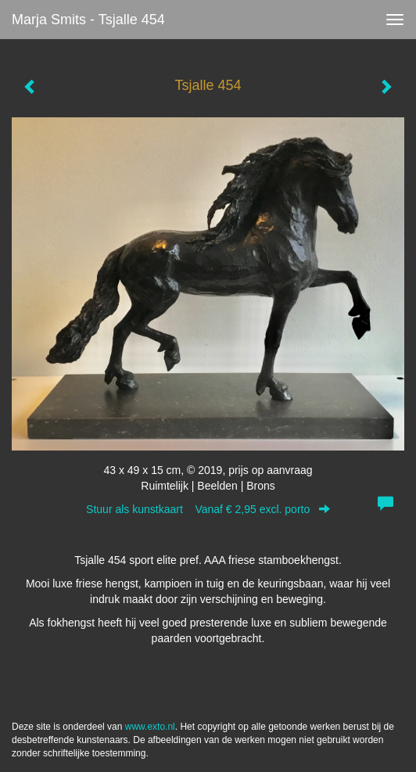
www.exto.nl (150, 726)
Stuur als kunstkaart (208, 509)
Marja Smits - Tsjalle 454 (88, 19)
